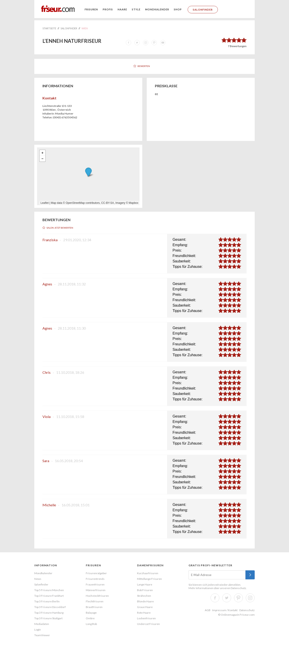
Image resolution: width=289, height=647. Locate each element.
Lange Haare (144, 584)
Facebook (214, 597)
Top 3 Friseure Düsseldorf (50, 607)
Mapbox (133, 202)
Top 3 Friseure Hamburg (48, 612)
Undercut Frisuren (148, 624)
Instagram (250, 597)
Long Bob (91, 624)
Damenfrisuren (150, 565)
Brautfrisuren (94, 607)
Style (136, 9)
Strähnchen (144, 595)
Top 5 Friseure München (49, 590)
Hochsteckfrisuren (97, 595)
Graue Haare (145, 607)
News (37, 578)
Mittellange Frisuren (149, 578)
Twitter (226, 597)
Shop (178, 9)
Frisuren (91, 9)
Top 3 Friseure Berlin (47, 601)
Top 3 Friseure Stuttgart (48, 618)
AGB (207, 610)
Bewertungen (237, 46)
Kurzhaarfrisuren (147, 573)
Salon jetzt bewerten (60, 227)
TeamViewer (42, 635)
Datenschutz (238, 588)
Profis (108, 9)
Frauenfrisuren (95, 584)
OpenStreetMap (75, 202)
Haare (122, 9)
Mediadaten (41, 624)
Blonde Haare (145, 601)
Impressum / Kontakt (225, 610)
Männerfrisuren (95, 590)
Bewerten (144, 66)
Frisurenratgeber (96, 573)
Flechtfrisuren (94, 601)
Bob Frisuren (145, 590)
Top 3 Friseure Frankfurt (49, 595)
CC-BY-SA (107, 202)
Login (37, 629)
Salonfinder (203, 9)
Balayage (91, 612)
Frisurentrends (95, 578)
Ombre (90, 618)
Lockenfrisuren (146, 618)
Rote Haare (144, 612)
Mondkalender (157, 9)
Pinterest (238, 597)
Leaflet (45, 202)
